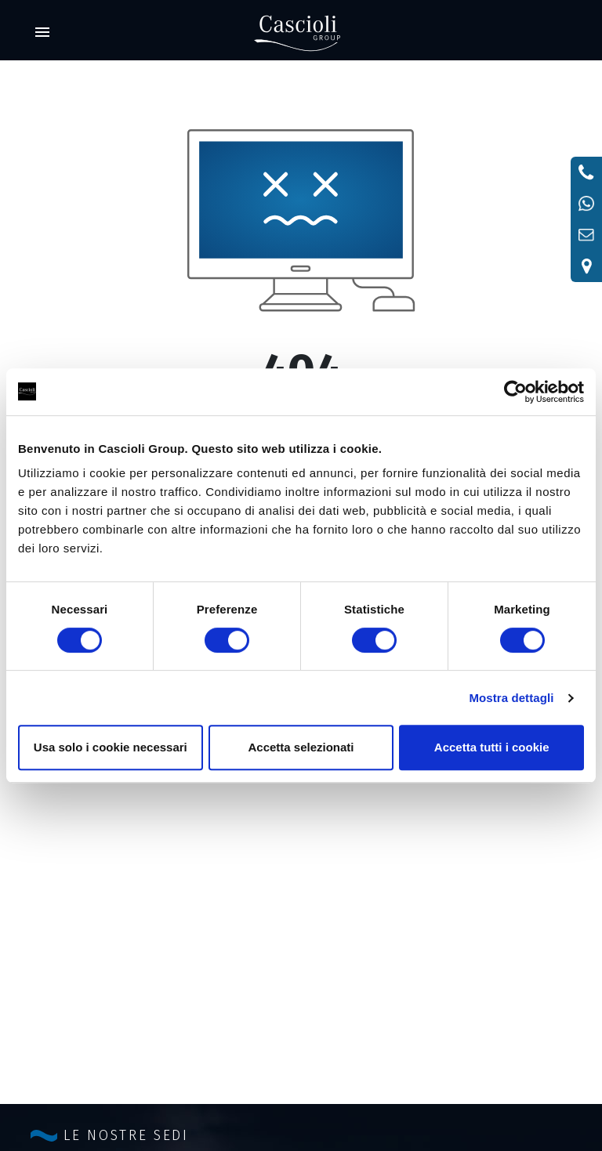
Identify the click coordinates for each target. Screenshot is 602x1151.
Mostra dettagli (511, 697)
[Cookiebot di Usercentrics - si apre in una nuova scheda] (515, 392)
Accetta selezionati (301, 747)
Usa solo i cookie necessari (110, 747)
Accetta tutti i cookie (491, 747)
